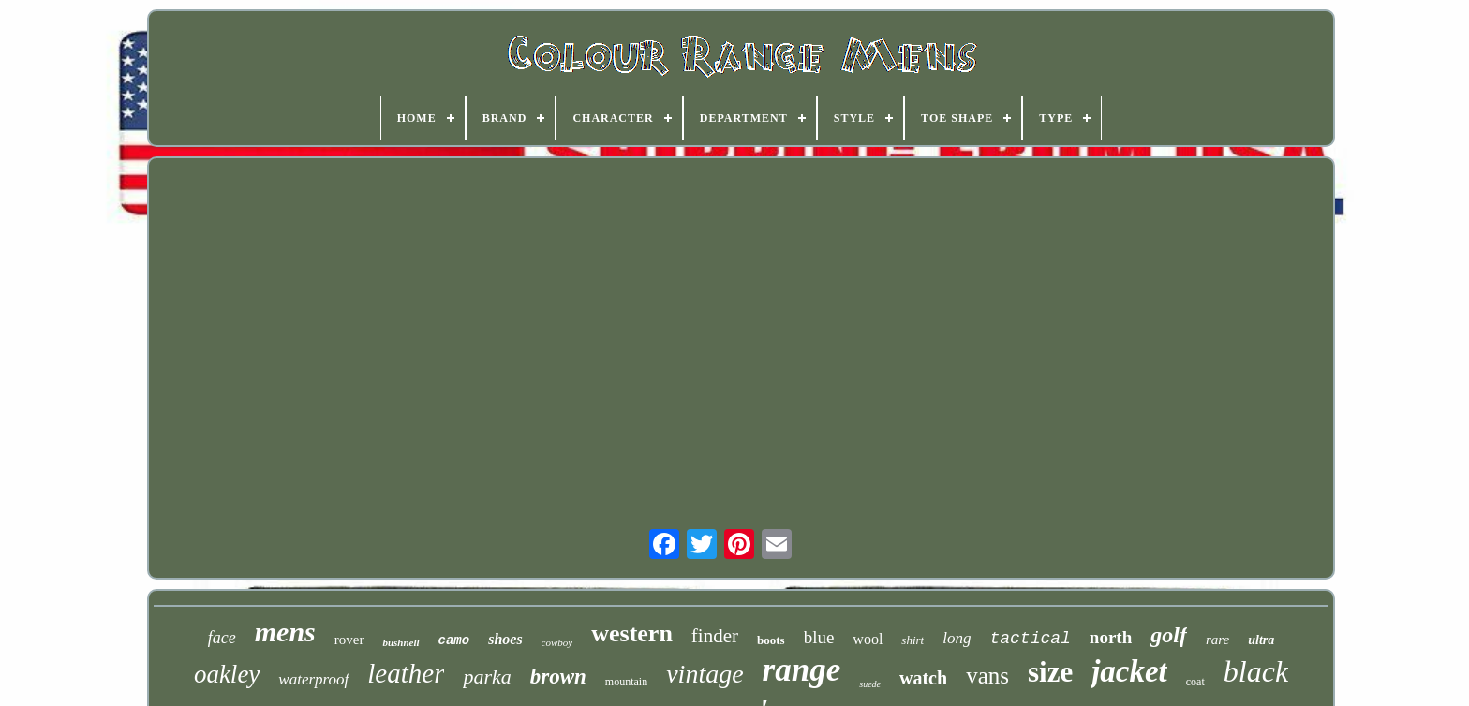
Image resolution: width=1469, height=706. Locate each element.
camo (454, 640)
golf (1168, 635)
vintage (704, 673)
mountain (626, 681)
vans (987, 675)
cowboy (557, 642)
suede (870, 684)
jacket (1129, 671)
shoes (505, 639)
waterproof (313, 679)
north (1111, 637)
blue (819, 637)
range (802, 670)
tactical (1029, 638)
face (222, 637)
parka (487, 676)
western (632, 633)
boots (771, 640)
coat (1195, 681)
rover (349, 639)
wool (868, 639)
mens (285, 631)
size (1050, 671)
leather (405, 673)
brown (558, 676)
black (1256, 671)
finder (714, 636)
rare (1217, 639)
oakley (227, 674)
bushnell (400, 642)
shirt (912, 640)
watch (923, 678)
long (956, 638)
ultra (1261, 640)
